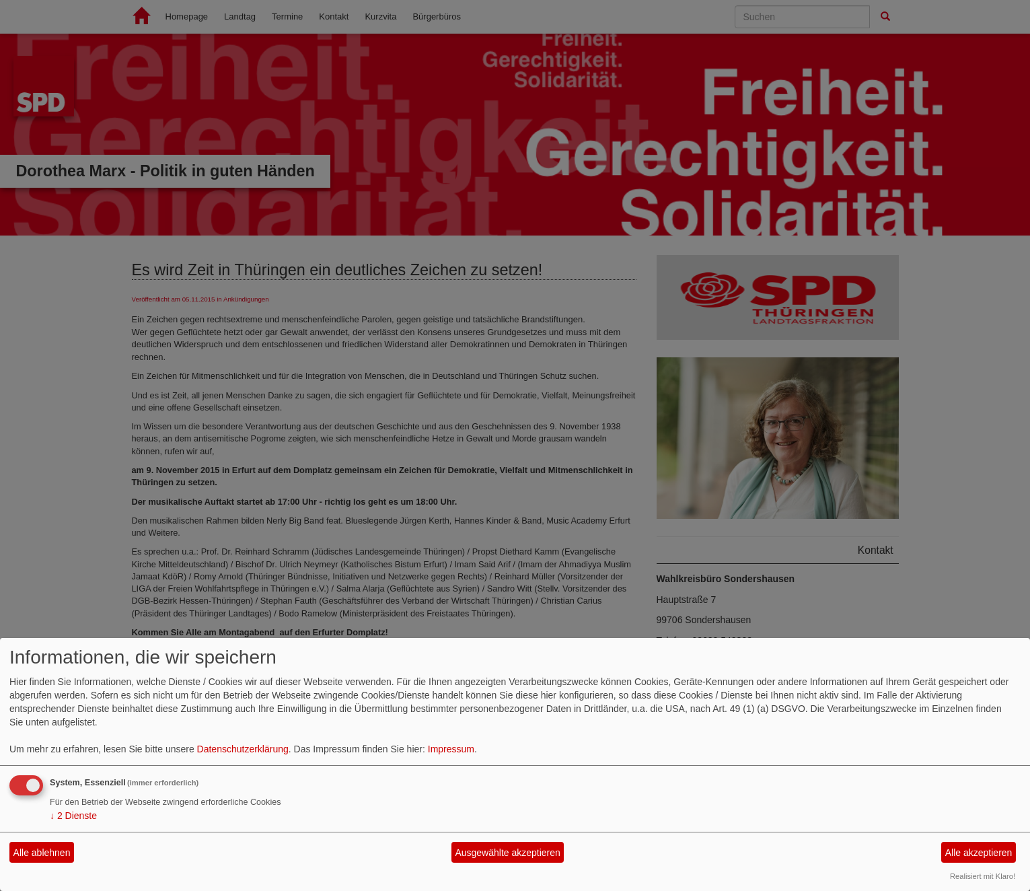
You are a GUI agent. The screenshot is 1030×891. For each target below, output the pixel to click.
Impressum (451, 749)
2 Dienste (73, 815)
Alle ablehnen (42, 852)
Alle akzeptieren (979, 852)
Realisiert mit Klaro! (982, 876)
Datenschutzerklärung (243, 749)
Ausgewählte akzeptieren (507, 852)
